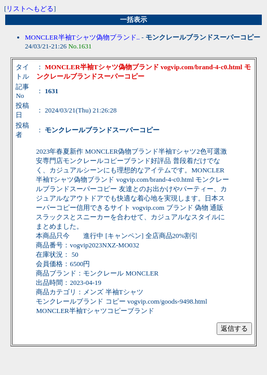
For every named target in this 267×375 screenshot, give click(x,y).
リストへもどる (30, 8)
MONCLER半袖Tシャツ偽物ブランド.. (82, 37)
